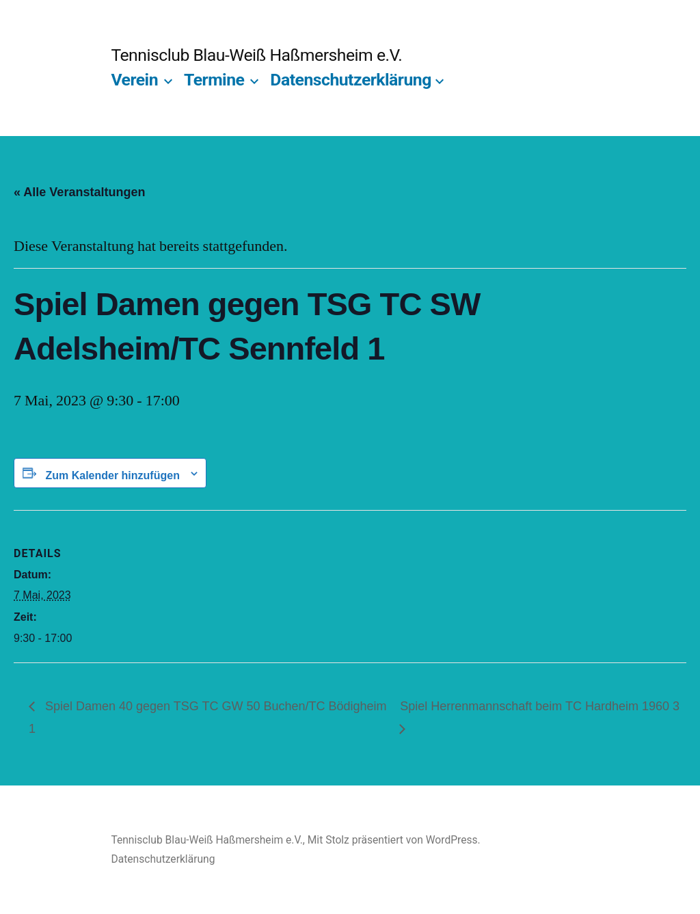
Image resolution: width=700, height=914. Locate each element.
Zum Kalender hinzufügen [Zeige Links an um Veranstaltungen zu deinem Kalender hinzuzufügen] (112, 475)
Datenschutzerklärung (350, 80)
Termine (214, 80)
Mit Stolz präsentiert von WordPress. (394, 839)
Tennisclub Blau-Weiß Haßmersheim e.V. (256, 55)
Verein (134, 80)
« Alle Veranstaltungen (79, 192)
